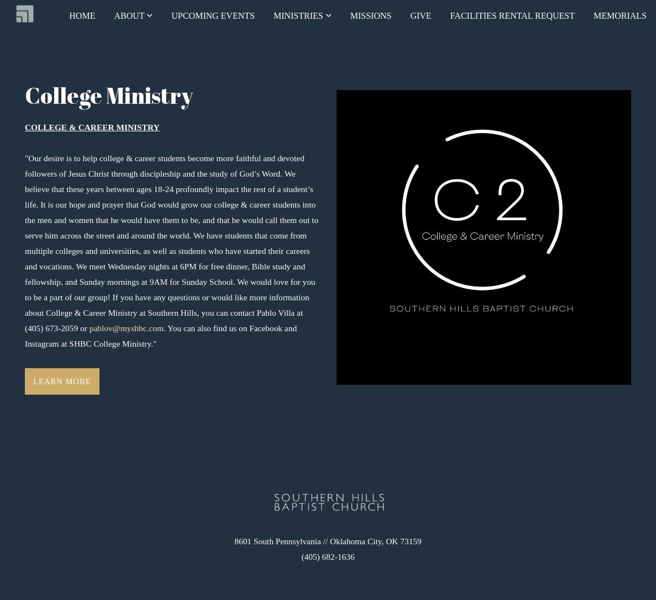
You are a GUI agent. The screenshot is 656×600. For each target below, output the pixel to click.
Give (420, 15)
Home (82, 15)
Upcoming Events (213, 15)
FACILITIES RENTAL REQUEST (512, 15)
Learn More (62, 381)
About (133, 15)
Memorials (620, 15)
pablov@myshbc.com (125, 328)
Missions (371, 15)
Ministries (303, 15)
